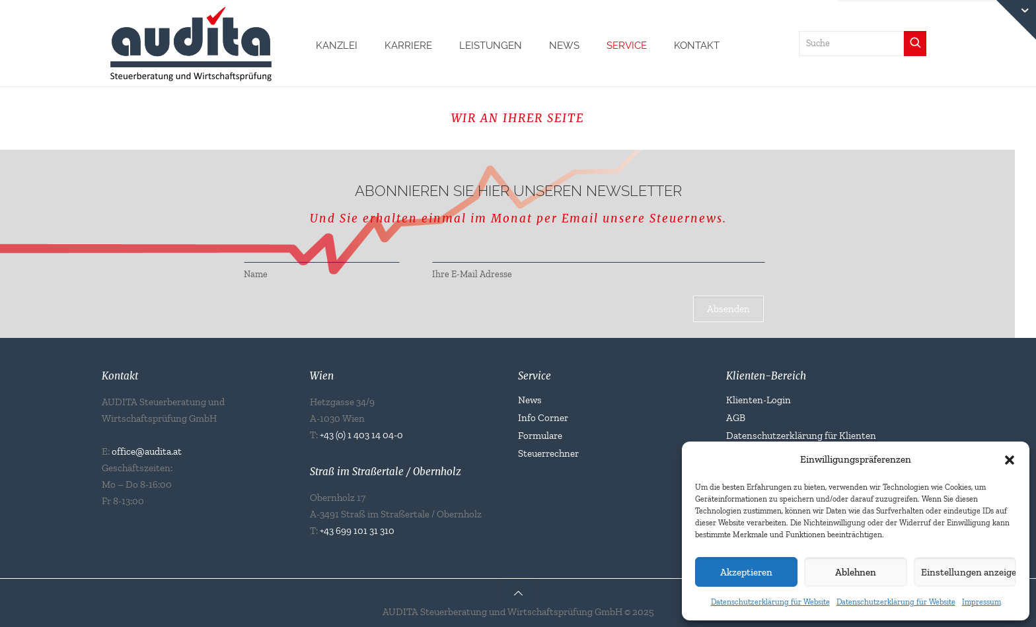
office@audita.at (147, 451)
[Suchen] (915, 43)
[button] (1009, 460)
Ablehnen (855, 572)
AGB (735, 418)
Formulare (540, 436)
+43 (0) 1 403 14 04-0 (361, 435)
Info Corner (543, 418)
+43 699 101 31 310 (357, 531)
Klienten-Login (758, 400)
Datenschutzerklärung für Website (770, 602)
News (530, 400)
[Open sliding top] (1016, 20)
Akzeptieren (746, 572)
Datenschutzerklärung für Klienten (801, 436)
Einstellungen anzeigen (968, 572)
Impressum (981, 602)
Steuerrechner (548, 453)
